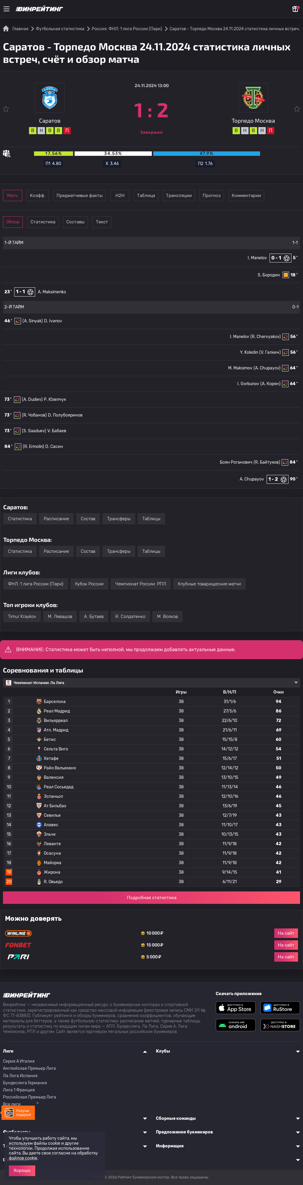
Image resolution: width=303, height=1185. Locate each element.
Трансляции (241, 195)
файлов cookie (23, 1158)
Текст (144, 222)
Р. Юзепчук (55, 399)
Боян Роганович (236, 462)
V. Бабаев (56, 430)
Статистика (62, 222)
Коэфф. (62, 195)
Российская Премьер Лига (29, 1097)
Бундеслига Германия (25, 1082)
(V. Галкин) (270, 352)
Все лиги (12, 1104)
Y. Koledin (249, 352)
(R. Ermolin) (33, 446)
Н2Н (160, 195)
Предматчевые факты (111, 195)
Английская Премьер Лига (29, 1068)
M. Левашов (60, 616)
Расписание (56, 518)
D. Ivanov (53, 321)
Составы (103, 222)
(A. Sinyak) (32, 321)
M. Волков (167, 616)
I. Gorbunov (248, 383)
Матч (21, 195)
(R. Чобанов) (34, 415)
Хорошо (22, 1170)
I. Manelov (257, 257)
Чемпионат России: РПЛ (140, 584)
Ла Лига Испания (20, 1075)
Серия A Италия (19, 1061)
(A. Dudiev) (32, 399)
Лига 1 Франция (19, 1090)
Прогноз (282, 195)
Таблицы (151, 518)
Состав (88, 518)
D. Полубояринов (65, 415)
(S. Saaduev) (34, 430)
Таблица (201, 195)
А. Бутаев (94, 616)
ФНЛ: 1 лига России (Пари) (35, 584)
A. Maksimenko (52, 291)
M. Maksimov (240, 368)
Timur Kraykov (22, 616)
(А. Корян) (270, 383)
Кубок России (89, 584)
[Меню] (6, 9)
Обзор (21, 222)
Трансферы (118, 518)
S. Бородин (269, 275)
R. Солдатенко (130, 616)
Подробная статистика (151, 897)
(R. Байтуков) (267, 462)
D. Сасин (54, 446)
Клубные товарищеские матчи (209, 584)
